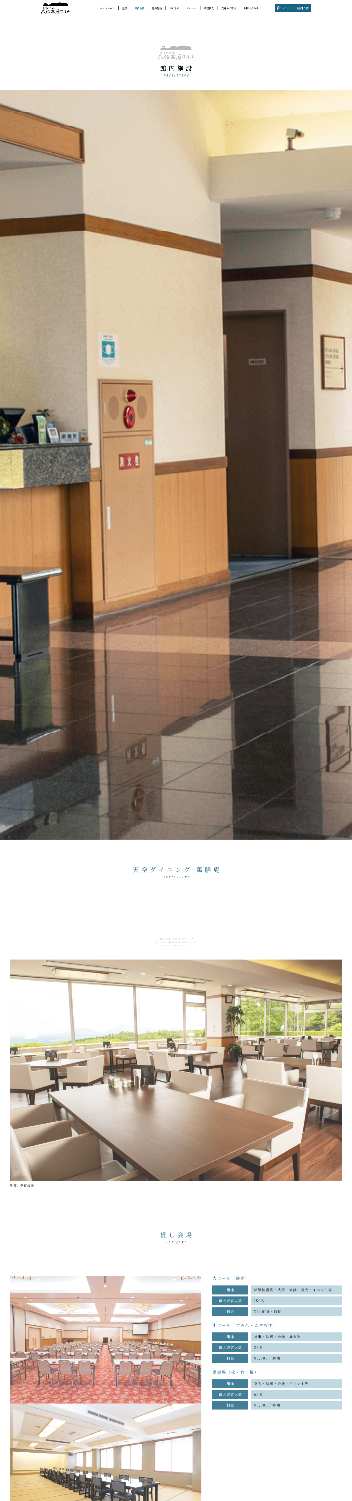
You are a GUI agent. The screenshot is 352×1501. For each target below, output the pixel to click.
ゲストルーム (107, 8)
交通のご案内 (228, 8)
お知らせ (174, 8)
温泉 (124, 8)
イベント (192, 8)
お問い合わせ (251, 8)
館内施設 (139, 8)
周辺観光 (209, 8)
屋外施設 (157, 8)
